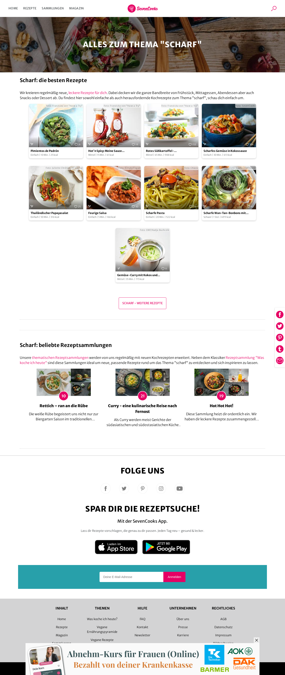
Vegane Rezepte (102, 640)
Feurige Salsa (97, 213)
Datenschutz (223, 627)
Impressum (223, 635)
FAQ (142, 619)
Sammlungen (53, 8)
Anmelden (174, 577)
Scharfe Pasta (155, 213)
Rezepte (29, 8)
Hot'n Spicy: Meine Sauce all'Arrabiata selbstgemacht (107, 151)
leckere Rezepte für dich (87, 93)
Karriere (183, 635)
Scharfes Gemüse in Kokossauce (225, 151)
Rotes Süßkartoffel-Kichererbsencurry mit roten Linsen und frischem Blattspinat (170, 151)
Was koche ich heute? (102, 619)
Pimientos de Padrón (45, 151)
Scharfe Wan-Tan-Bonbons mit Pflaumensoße (225, 213)
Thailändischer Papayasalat (49, 213)
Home (13, 8)
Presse (183, 627)
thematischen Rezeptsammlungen (60, 357)
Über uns (183, 619)
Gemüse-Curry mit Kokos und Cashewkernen (137, 275)
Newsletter (142, 635)
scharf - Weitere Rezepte (142, 303)
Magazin (76, 8)
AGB (223, 619)
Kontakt (142, 627)
